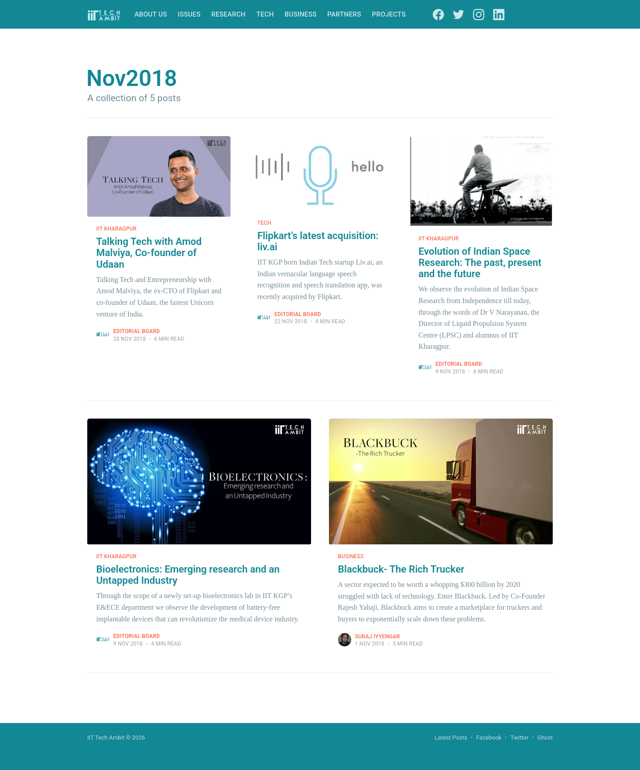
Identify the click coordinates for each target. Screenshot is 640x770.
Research (228, 14)
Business (301, 14)
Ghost (545, 737)
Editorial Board (136, 331)
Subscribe (533, 14)
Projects (388, 14)
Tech (265, 14)
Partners (344, 14)
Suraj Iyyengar (377, 636)
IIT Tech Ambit (105, 737)
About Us (150, 14)
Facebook (488, 737)
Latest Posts (451, 737)
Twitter (519, 737)
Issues (189, 14)
